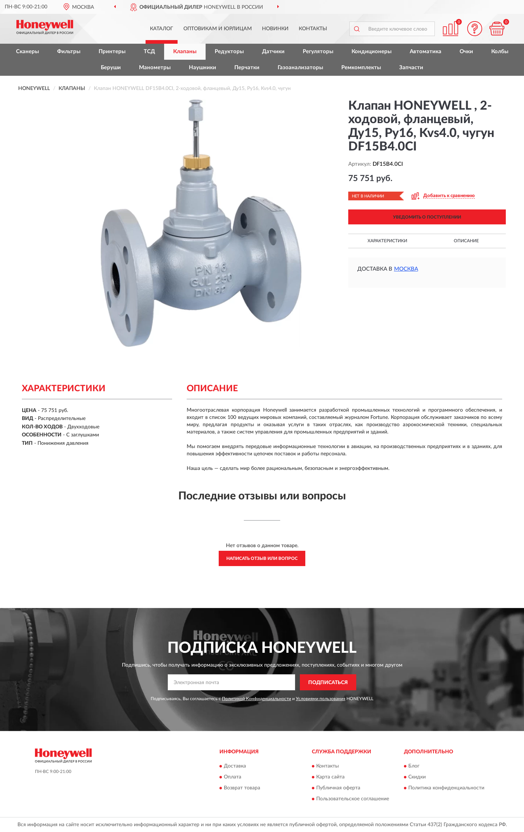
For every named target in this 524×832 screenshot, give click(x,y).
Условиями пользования (320, 698)
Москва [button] (406, 269)
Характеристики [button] (387, 241)
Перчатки (246, 67)
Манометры (155, 67)
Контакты (313, 28)
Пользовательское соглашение (352, 798)
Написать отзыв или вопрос (262, 558)
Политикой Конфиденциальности (256, 698)
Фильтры (68, 51)
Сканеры (27, 51)
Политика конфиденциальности (446, 787)
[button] (475, 28)
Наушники (202, 67)
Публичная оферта (338, 787)
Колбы (499, 51)
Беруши (111, 67)
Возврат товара (242, 787)
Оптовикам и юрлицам (217, 28)
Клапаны (184, 51)
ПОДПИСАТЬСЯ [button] (328, 682)
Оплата (232, 777)
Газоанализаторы (300, 67)
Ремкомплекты (361, 67)
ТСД (149, 51)
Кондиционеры (372, 51)
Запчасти (411, 67)
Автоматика (425, 51)
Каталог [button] (161, 28)
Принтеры (112, 51)
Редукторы (229, 51)
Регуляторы (318, 51)
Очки (466, 51)
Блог (414, 766)
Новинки (275, 28)
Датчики (273, 51)
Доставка (235, 766)
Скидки (417, 777)
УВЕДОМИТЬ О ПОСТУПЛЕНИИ (427, 217)
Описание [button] (466, 241)
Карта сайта (330, 777)
